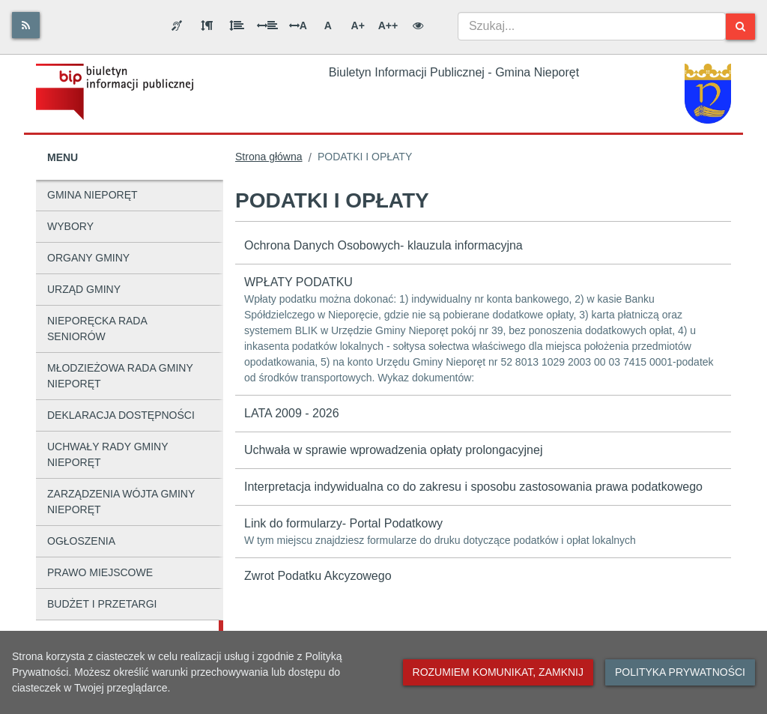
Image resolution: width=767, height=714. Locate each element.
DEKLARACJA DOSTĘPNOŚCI (121, 415)
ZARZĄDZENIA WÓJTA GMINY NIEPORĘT (121, 501)
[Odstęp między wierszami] (237, 25)
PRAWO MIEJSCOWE (100, 572)
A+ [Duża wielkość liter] (358, 25)
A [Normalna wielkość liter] (328, 25)
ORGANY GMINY (88, 258)
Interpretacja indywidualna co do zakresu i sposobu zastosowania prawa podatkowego (473, 486)
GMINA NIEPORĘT (92, 195)
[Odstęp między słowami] (267, 25)
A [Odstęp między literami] (298, 25)
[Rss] (26, 25)
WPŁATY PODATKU (483, 331)
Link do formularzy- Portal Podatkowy (483, 532)
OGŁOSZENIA (81, 541)
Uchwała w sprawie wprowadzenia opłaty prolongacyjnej (393, 450)
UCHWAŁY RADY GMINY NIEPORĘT (108, 454)
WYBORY (70, 226)
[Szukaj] (740, 26)
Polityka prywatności (680, 672)
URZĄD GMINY (84, 289)
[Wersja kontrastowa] (418, 25)
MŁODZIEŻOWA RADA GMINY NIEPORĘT (120, 376)
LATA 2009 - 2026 (291, 413)
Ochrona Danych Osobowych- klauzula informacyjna (383, 245)
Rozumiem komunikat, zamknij (498, 672)
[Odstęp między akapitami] (207, 25)
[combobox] (591, 26)
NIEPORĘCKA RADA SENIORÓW (97, 328)
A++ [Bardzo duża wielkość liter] (388, 25)
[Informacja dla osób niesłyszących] (177, 25)
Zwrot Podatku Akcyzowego (318, 575)
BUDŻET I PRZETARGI (102, 604)
